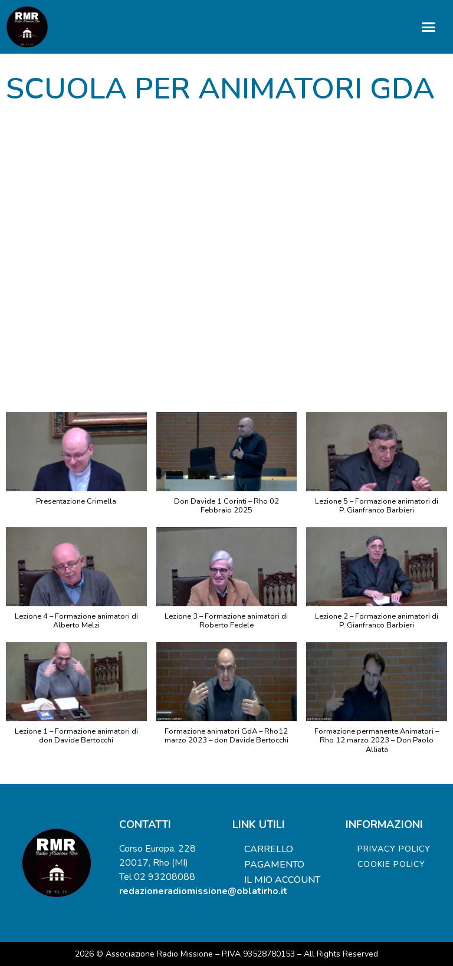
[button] (429, 27)
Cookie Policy (391, 864)
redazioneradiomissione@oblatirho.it (203, 891)
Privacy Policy (394, 849)
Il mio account (282, 879)
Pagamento (274, 864)
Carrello (268, 849)
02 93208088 (164, 876)
